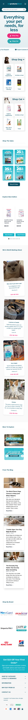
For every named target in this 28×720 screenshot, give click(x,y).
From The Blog (8, 470)
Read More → (10, 510)
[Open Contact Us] (14, 692)
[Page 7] (17, 238)
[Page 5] (14, 238)
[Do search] (24, 9)
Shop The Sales (8, 141)
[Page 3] (11, 238)
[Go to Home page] (15, 4)
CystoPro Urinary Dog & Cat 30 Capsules (8, 221)
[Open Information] (14, 683)
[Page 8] (19, 238)
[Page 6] (16, 238)
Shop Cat (14, 41)
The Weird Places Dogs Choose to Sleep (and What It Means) (13, 493)
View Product (8, 234)
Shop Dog (14, 35)
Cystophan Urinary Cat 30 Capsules (20, 221)
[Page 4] (13, 238)
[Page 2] (10, 238)
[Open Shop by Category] (14, 676)
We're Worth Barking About (12, 250)
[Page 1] (8, 238)
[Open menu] (3, 4)
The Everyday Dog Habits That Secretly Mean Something (12, 568)
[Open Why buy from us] (14, 688)
